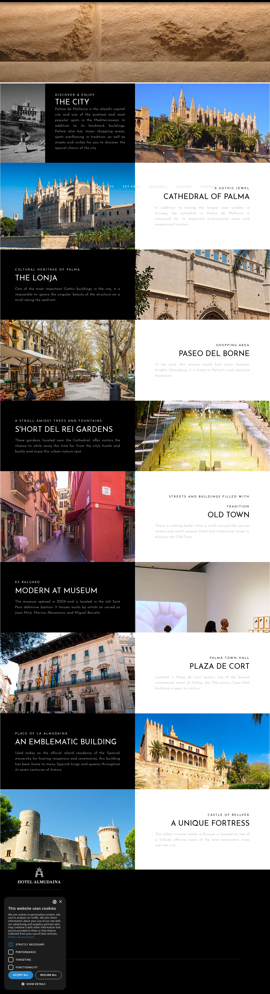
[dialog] (35, 943)
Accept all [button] (20, 975)
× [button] (60, 901)
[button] (35, 984)
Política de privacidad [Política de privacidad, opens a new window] (21, 937)
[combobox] (55, 902)
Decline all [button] (48, 975)
